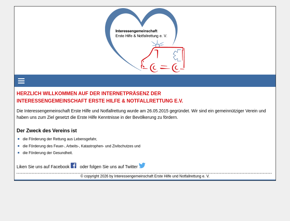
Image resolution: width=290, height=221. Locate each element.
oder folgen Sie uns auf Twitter (113, 166)
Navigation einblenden (20, 81)
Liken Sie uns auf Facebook (46, 166)
